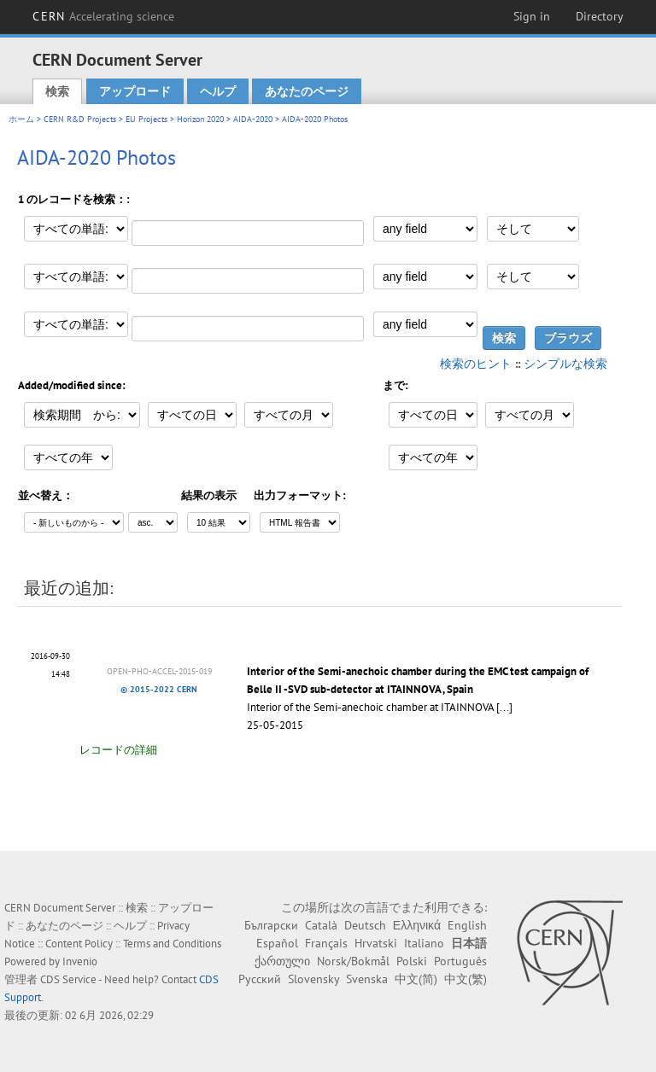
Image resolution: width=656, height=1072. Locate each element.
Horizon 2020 (200, 119)
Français (326, 943)
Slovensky (313, 979)
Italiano (424, 943)
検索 (57, 91)
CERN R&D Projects (80, 119)
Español (277, 943)
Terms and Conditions (172, 943)
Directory (600, 16)
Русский (259, 979)
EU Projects (146, 119)
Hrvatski (375, 943)
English (467, 925)
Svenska (367, 979)
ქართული (282, 961)
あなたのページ (306, 91)
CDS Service (68, 979)
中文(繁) (465, 979)
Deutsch (365, 925)
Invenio (79, 961)
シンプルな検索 (565, 363)
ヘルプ (218, 91)
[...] (504, 707)
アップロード (135, 91)
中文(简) (416, 979)
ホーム (21, 119)
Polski (411, 961)
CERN (103, 16)
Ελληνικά (417, 925)
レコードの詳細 (118, 750)
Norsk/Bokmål (353, 961)
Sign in (531, 16)
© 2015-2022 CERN (158, 689)
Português (460, 961)
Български (271, 925)
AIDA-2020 (252, 119)
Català (321, 925)
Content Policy (79, 943)
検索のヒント (476, 363)
